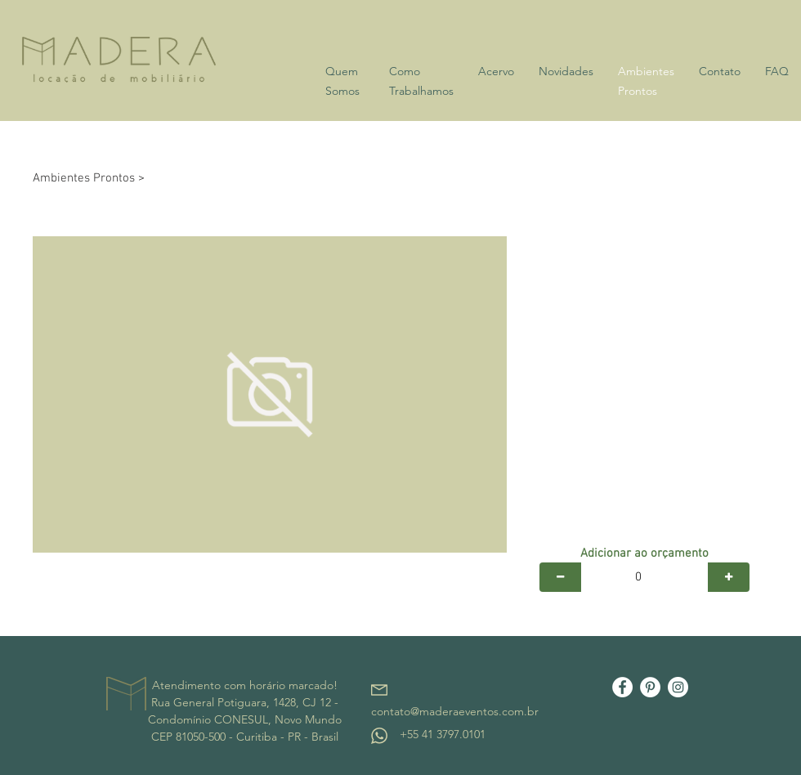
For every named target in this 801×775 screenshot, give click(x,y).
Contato (720, 71)
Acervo (496, 71)
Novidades (566, 71)
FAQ (777, 71)
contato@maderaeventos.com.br (455, 711)
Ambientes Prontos (84, 178)
